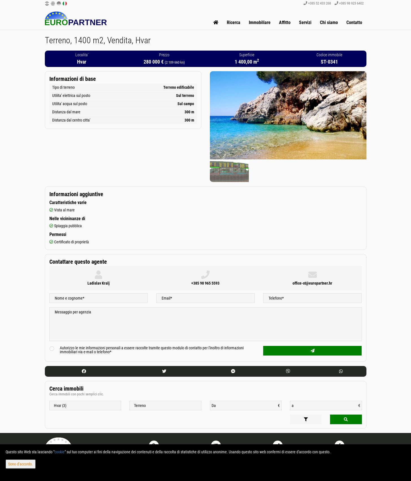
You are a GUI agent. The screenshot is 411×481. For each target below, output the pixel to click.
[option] (229, 170)
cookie (59, 452)
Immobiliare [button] (260, 22)
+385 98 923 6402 (349, 3)
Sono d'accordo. (20, 464)
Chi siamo (329, 22)
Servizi (305, 22)
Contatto (354, 22)
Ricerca (233, 22)
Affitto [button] (285, 22)
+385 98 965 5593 (205, 283)
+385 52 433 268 (317, 3)
